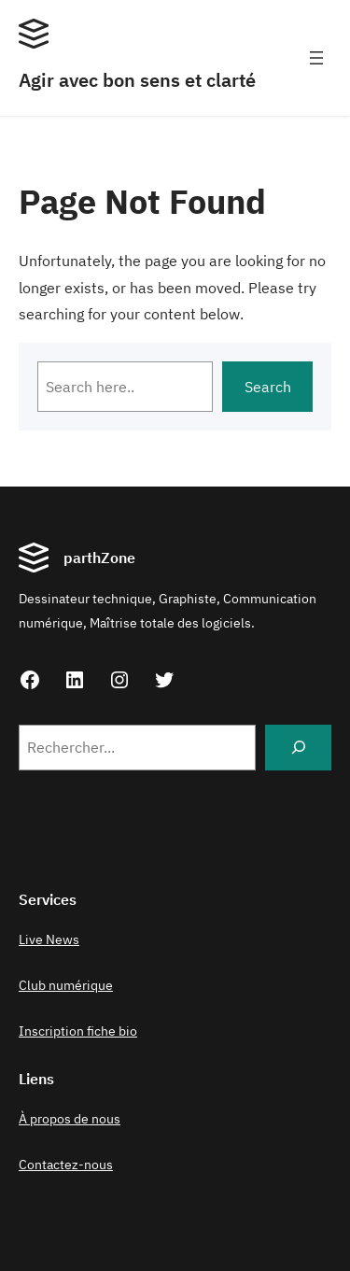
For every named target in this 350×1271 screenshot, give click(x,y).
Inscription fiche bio (78, 1031)
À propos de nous (69, 1118)
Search (268, 386)
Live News (49, 939)
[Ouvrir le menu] (316, 58)
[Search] (298, 747)
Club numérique (66, 985)
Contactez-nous (66, 1164)
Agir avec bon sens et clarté (137, 79)
